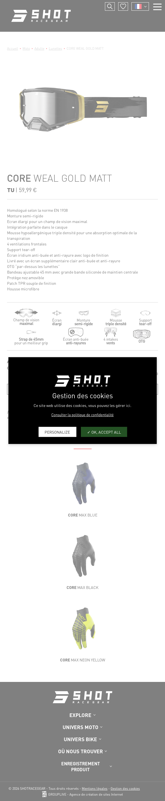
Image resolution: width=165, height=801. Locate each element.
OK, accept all (104, 431)
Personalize (57, 431)
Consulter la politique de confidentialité (82, 414)
